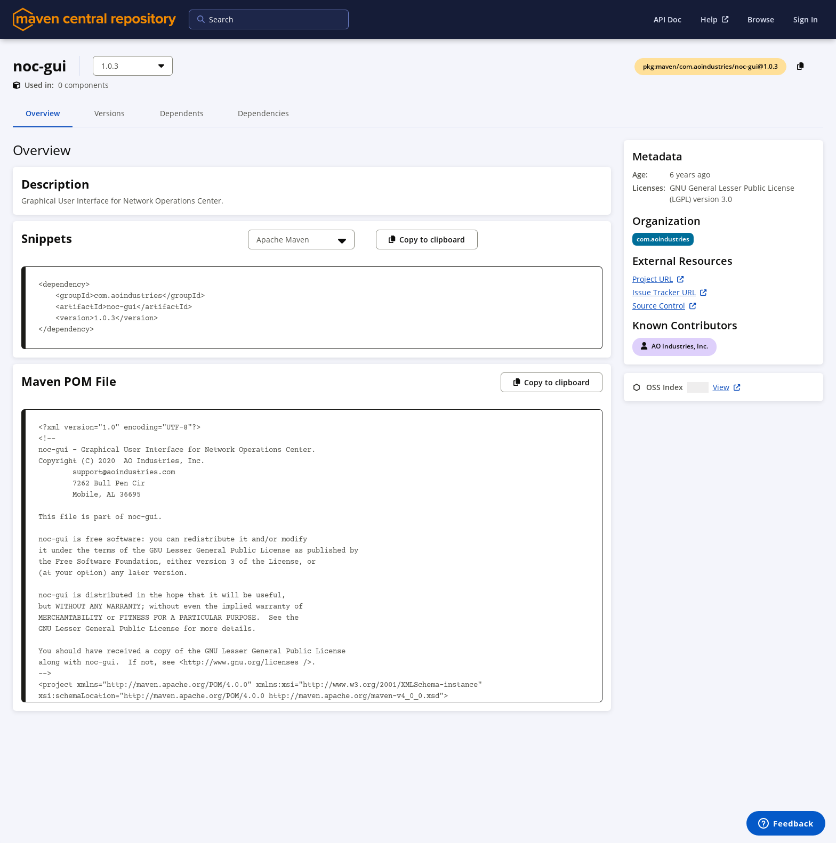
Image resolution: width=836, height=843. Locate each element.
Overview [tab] (43, 117)
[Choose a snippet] (301, 239)
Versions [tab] (109, 117)
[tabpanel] (418, 428)
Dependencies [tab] (263, 117)
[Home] (94, 19)
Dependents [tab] (181, 117)
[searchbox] (262, 19)
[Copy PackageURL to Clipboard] (800, 66)
